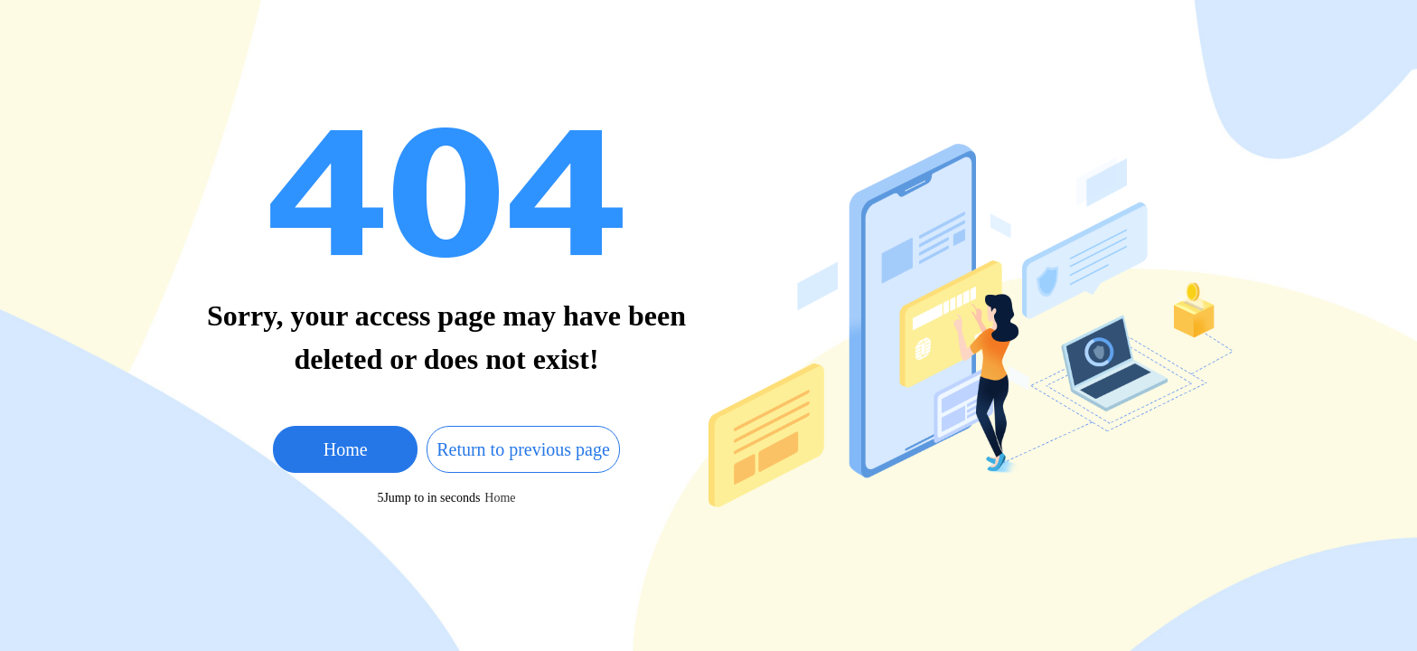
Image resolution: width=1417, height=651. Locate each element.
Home (346, 449)
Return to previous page (523, 449)
